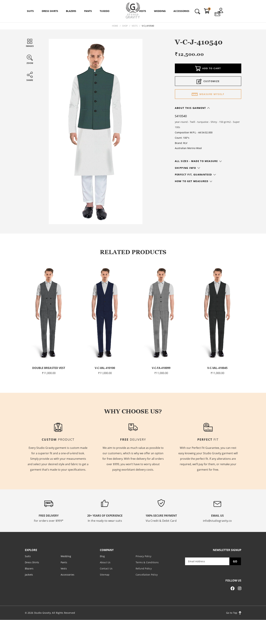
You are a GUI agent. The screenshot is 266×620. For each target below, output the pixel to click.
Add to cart (208, 68)
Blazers (29, 568)
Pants (64, 562)
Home (115, 25)
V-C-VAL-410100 (105, 368)
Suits (28, 556)
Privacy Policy (143, 556)
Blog (102, 556)
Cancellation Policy (147, 574)
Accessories (67, 574)
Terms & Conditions (147, 562)
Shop (125, 25)
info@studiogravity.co (217, 521)
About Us (105, 562)
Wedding (66, 556)
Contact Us (106, 568)
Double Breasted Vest (48, 368)
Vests (135, 25)
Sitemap (105, 574)
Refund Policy (144, 568)
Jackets (29, 574)
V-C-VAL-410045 (217, 368)
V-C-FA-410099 (161, 368)
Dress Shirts (32, 562)
